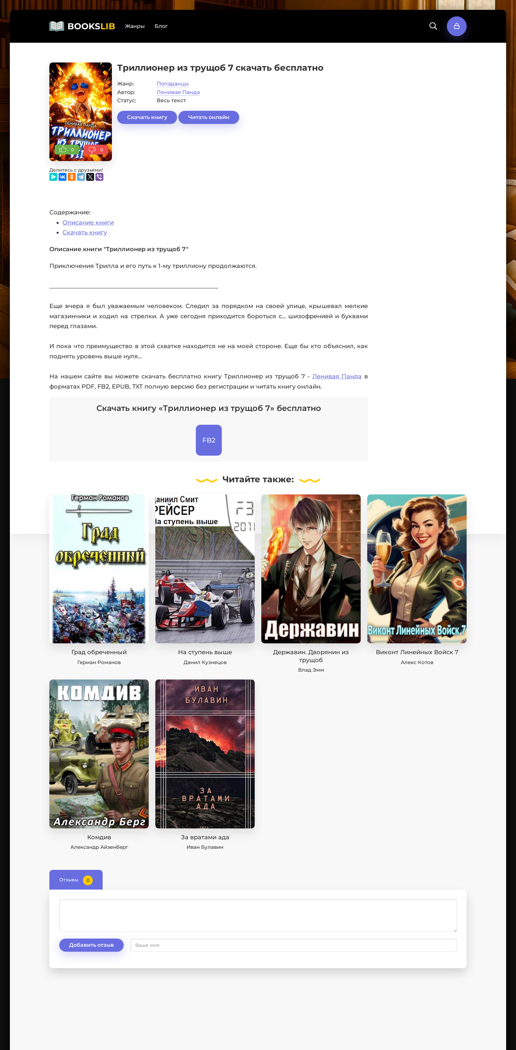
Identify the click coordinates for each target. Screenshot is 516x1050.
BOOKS (91, 26)
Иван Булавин (205, 847)
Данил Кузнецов (205, 662)
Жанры (135, 26)
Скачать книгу (147, 117)
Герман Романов (99, 662)
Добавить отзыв (91, 945)
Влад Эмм (311, 670)
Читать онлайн (208, 117)
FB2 (208, 440)
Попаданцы (173, 84)
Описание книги (88, 222)
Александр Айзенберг (99, 847)
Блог (161, 26)
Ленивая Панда (178, 92)
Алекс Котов (417, 662)
